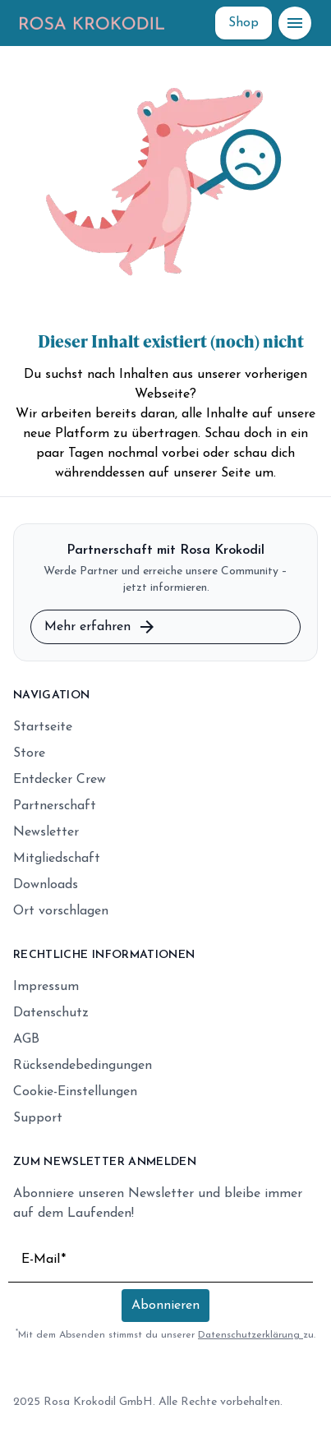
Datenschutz (51, 1013)
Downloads (45, 884)
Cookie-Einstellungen (75, 1091)
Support (37, 1118)
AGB (26, 1039)
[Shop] (243, 23)
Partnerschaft (54, 806)
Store (29, 753)
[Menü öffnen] (294, 23)
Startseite (42, 727)
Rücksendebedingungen (82, 1065)
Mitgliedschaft (56, 858)
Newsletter (46, 832)
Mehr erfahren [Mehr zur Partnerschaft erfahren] (100, 627)
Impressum (46, 986)
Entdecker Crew (59, 779)
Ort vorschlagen (60, 911)
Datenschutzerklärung (250, 1335)
